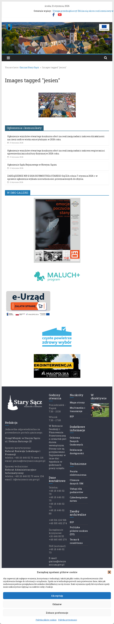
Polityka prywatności (67, 620)
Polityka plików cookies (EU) (79, 531)
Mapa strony (77, 402)
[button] (109, 572)
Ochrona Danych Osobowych (76, 441)
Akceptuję (57, 595)
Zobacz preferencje (57, 612)
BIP (72, 416)
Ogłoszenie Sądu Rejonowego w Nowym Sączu (32, 164)
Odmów (57, 604)
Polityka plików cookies (46, 620)
